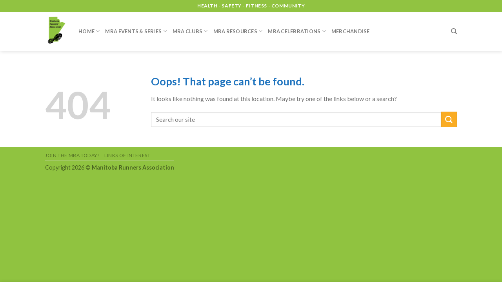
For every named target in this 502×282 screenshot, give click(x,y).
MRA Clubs (190, 31)
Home (89, 31)
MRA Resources (238, 31)
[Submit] (449, 119)
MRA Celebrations (297, 31)
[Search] (454, 31)
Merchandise (350, 31)
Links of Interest (127, 155)
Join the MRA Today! (72, 155)
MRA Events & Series (136, 31)
